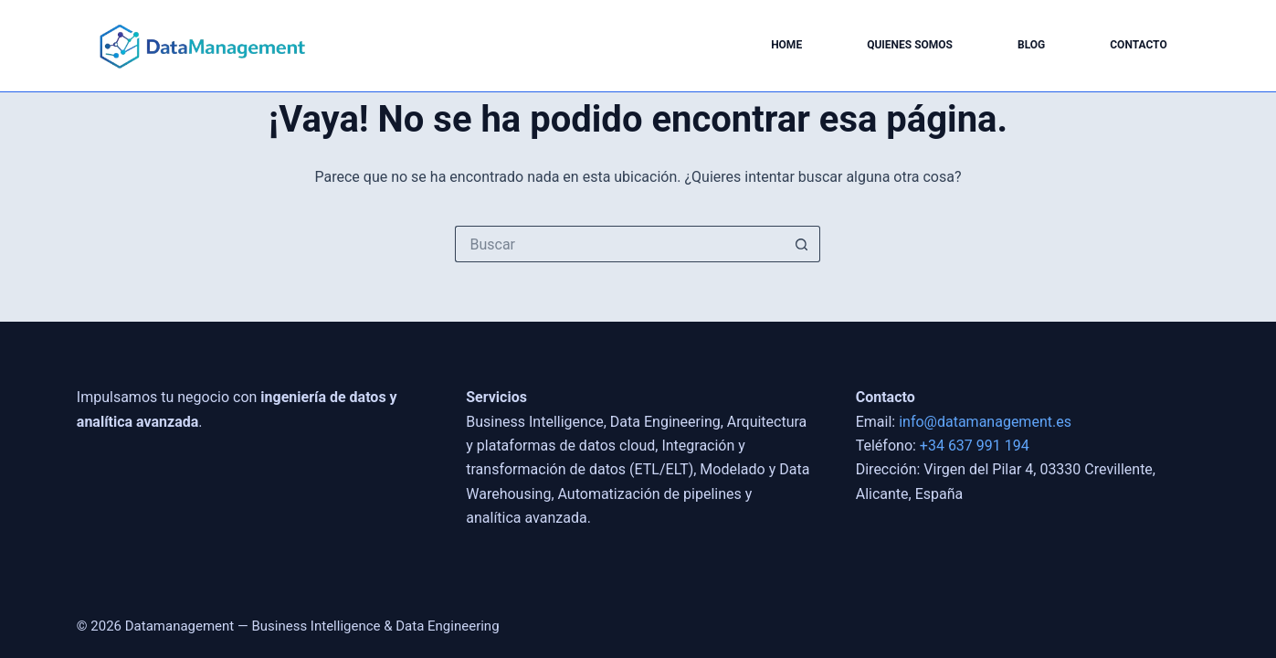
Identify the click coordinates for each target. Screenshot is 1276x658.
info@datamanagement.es (985, 421)
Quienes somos (910, 44)
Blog (1031, 44)
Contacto (1138, 44)
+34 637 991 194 (974, 445)
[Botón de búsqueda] (802, 244)
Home (786, 44)
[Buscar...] (619, 244)
